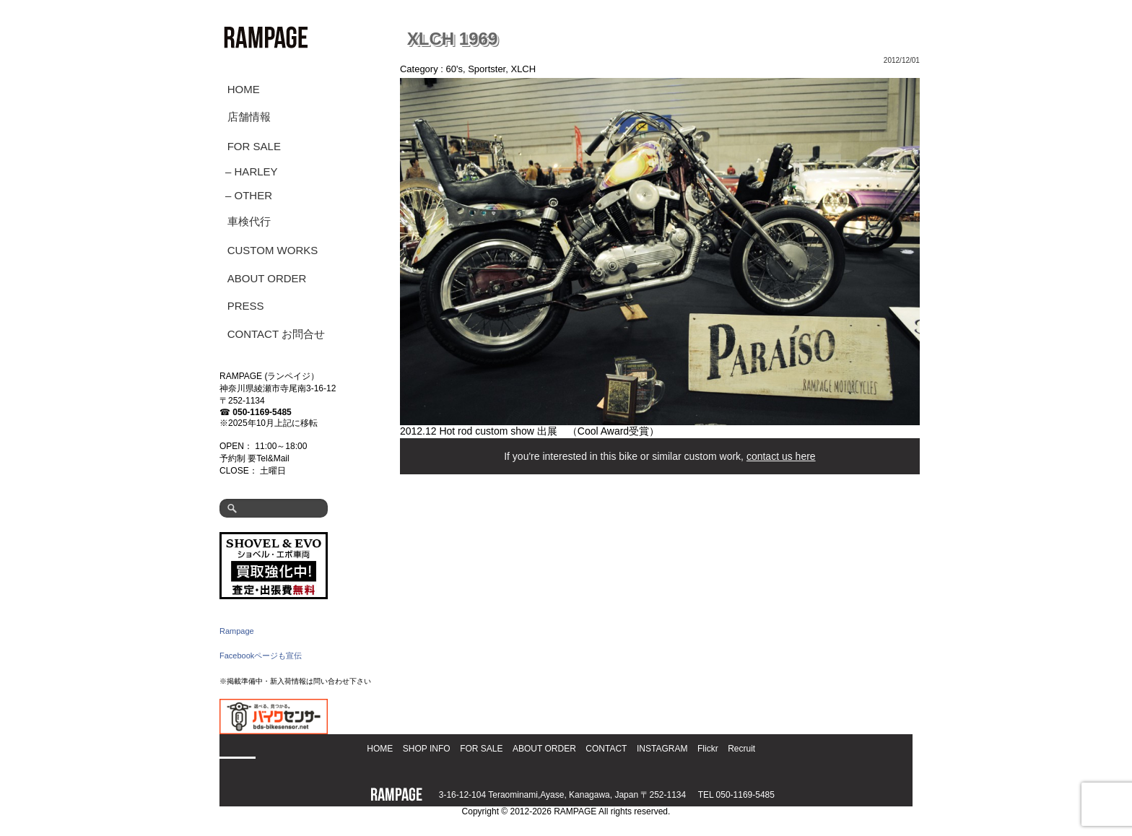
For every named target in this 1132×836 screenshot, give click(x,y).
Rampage (236, 631)
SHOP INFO (426, 749)
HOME (243, 89)
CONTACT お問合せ (276, 334)
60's (454, 69)
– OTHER (248, 195)
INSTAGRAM (662, 749)
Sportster (486, 69)
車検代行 (249, 221)
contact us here (781, 456)
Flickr (707, 749)
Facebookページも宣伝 (260, 655)
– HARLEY (251, 171)
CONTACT (606, 749)
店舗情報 (249, 116)
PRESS (245, 306)
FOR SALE (254, 146)
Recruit (741, 749)
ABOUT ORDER (267, 278)
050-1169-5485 (261, 412)
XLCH (523, 69)
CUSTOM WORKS (272, 250)
